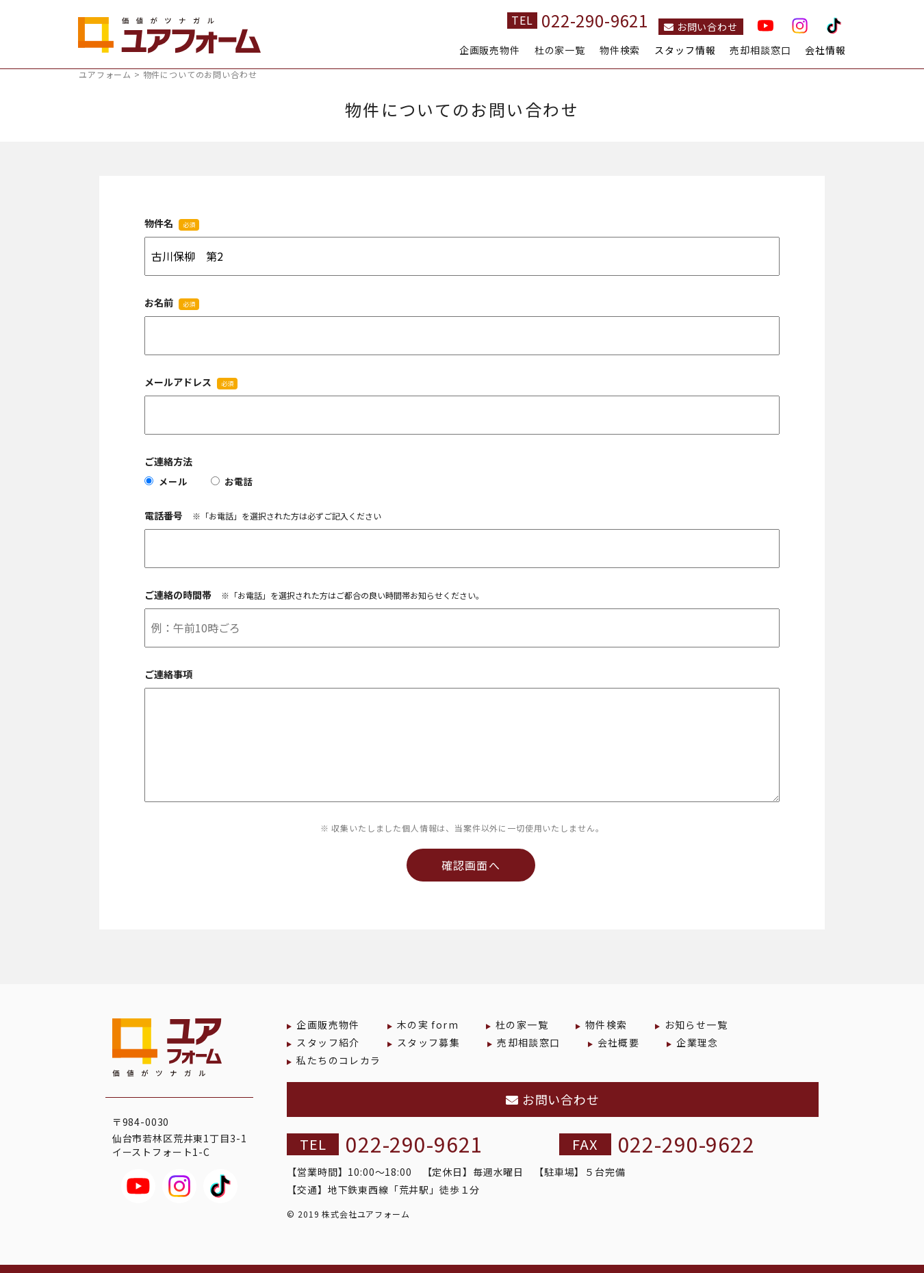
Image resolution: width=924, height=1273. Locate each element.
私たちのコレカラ (338, 1060)
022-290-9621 (594, 20)
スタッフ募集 (428, 1042)
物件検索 (620, 50)
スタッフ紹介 (327, 1042)
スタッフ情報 (684, 50)
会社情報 (825, 50)
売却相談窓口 (760, 50)
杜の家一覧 (560, 50)
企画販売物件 (489, 50)
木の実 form (428, 1024)
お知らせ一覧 (696, 1024)
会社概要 (619, 1042)
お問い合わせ (701, 27)
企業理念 (697, 1042)
